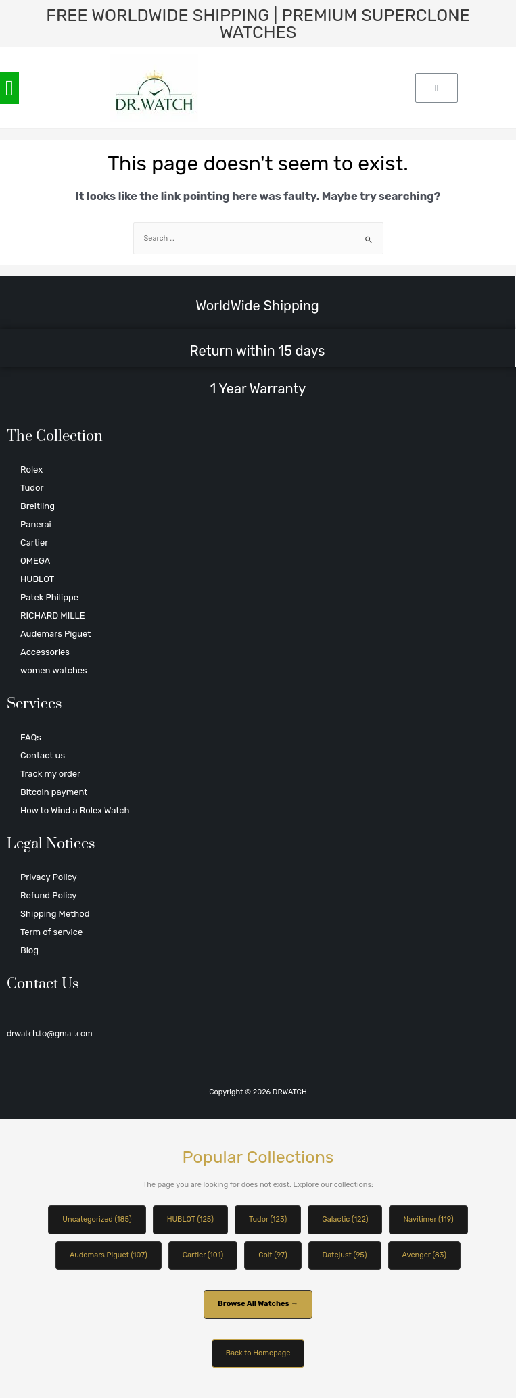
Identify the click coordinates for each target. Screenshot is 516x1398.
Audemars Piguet (55, 634)
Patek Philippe (49, 597)
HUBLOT (37, 579)
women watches (53, 670)
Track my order (50, 774)
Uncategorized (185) (96, 1219)
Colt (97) (272, 1255)
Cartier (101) (203, 1255)
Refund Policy (48, 895)
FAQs (30, 737)
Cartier (34, 542)
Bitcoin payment (53, 792)
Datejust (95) (345, 1255)
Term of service (51, 932)
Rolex (31, 469)
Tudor (31, 488)
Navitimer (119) (428, 1219)
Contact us (42, 755)
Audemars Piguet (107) (108, 1255)
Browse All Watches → (258, 1303)
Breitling (37, 506)
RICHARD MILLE (52, 615)
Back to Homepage (258, 1353)
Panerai (35, 524)
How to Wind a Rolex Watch (74, 810)
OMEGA (35, 561)
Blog (29, 950)
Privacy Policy (48, 877)
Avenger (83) (424, 1255)
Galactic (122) (345, 1219)
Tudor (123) (268, 1219)
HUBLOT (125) (190, 1219)
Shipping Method (54, 914)
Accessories (45, 652)
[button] (9, 88)
